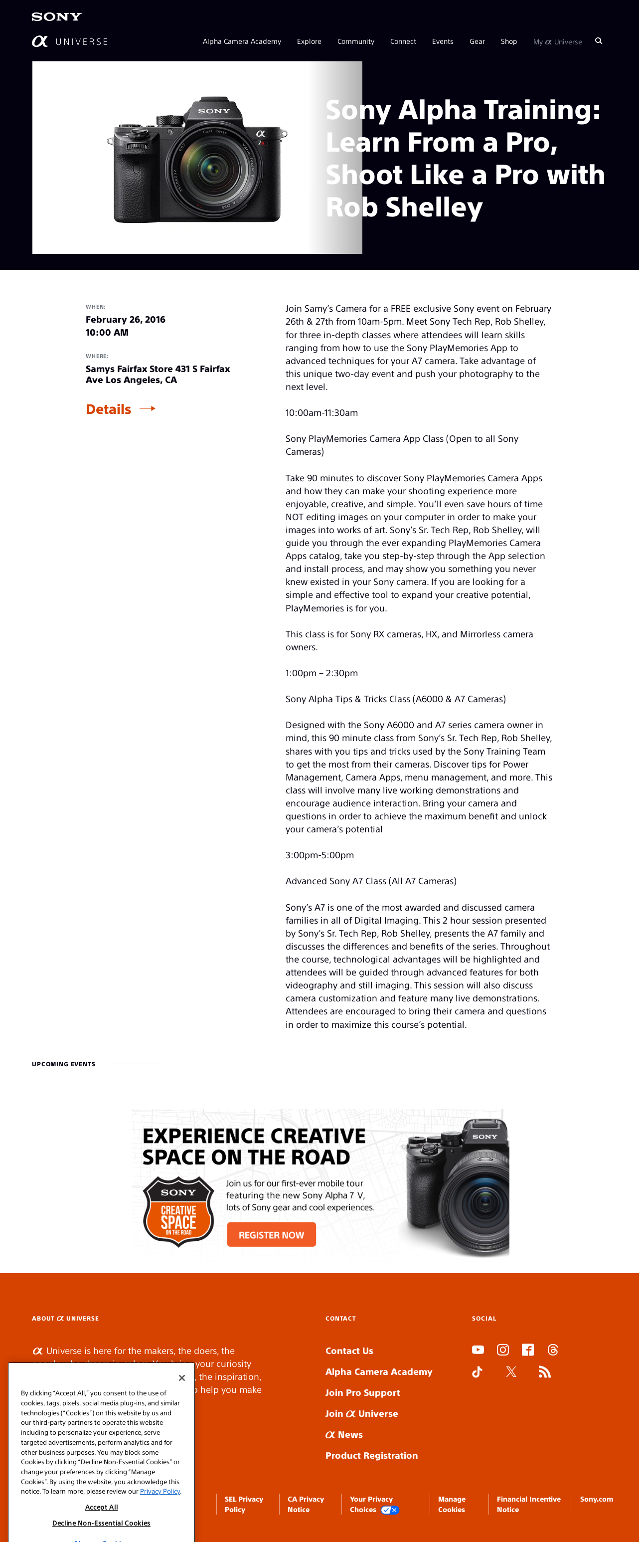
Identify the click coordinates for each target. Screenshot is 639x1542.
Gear (477, 40)
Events (443, 40)
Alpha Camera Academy (242, 40)
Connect (403, 40)
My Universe (557, 40)
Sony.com (596, 1498)
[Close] (182, 1393)
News (344, 1434)
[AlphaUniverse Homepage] (69, 41)
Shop (509, 40)
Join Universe (361, 1413)
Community (355, 40)
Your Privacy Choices (375, 1504)
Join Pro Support (362, 1392)
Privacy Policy (160, 1506)
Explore (309, 40)
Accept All (101, 1522)
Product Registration (371, 1455)
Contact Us (349, 1350)
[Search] (598, 41)
